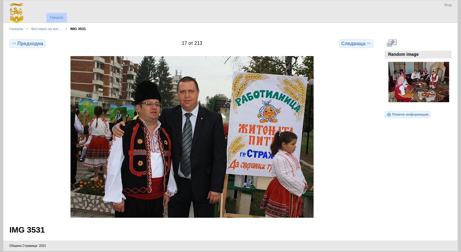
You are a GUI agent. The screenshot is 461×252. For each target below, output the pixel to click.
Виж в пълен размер (391, 43)
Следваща (356, 43)
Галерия (16, 29)
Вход (448, 5)
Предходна (27, 43)
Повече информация (407, 114)
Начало (56, 17)
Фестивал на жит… (46, 29)
